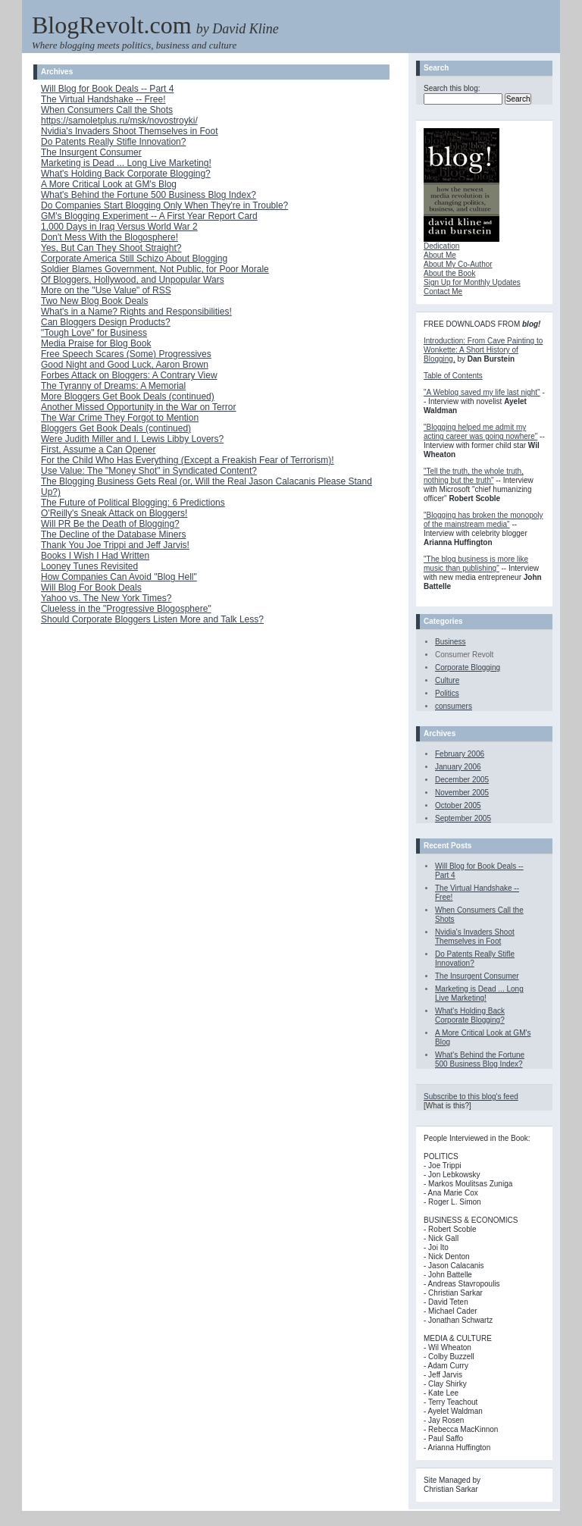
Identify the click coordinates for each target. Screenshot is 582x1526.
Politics (447, 693)
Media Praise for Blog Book (96, 343)
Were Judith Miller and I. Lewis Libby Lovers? (132, 439)
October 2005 (458, 805)
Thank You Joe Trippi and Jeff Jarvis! (115, 545)
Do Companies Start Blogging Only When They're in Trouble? (164, 205)
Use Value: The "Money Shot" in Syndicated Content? (149, 470)
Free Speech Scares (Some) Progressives (126, 354)
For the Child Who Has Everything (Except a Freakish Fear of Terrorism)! (187, 460)
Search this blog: (452, 88)
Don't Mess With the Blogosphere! (109, 237)
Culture (447, 680)
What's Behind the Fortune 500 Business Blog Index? (148, 195)
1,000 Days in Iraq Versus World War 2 (119, 226)
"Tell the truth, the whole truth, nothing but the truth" (474, 475)
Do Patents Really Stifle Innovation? (113, 141)
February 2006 (459, 754)
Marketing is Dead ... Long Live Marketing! (126, 163)
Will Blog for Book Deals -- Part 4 (107, 88)
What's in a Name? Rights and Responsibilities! (136, 311)
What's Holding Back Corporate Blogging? (126, 173)
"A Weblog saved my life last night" (482, 392)
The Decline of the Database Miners (113, 534)
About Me (440, 255)
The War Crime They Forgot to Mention (120, 417)
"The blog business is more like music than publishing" (476, 563)
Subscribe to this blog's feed (471, 1096)
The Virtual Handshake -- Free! (103, 99)
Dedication (441, 246)
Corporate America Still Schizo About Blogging (134, 258)
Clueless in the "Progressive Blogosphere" (126, 608)
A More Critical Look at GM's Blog (109, 184)
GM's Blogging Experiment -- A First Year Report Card (149, 216)
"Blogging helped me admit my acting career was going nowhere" (480, 431)
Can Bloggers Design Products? (106, 322)
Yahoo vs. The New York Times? (106, 598)
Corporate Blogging (467, 667)
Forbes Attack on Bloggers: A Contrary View (129, 375)
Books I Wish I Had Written (95, 555)
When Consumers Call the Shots (107, 110)
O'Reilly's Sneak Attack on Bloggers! (114, 513)
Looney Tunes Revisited (89, 566)
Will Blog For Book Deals (91, 587)
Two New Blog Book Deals (94, 301)
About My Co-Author (458, 264)
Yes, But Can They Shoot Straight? (111, 248)
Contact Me (443, 291)
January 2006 (458, 767)
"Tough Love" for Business (94, 332)
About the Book (449, 273)
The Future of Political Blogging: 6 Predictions (133, 502)
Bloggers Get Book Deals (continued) (116, 428)
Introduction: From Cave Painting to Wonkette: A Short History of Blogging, (483, 350)
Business (450, 642)
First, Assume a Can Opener (98, 449)
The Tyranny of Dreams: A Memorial (113, 386)
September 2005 (463, 818)
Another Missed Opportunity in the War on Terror (138, 407)
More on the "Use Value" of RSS (106, 290)
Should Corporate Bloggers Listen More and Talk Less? (152, 619)
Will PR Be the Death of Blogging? (110, 524)
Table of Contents (453, 375)
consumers (453, 706)
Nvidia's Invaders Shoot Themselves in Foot (129, 131)
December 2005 (462, 780)
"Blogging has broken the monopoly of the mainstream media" (483, 519)
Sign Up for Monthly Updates (472, 282)
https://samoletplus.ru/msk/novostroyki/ (119, 120)
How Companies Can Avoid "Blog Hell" (119, 577)
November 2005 (462, 792)
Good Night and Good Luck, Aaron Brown (124, 364)
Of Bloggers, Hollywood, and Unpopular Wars (132, 279)
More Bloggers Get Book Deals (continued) (127, 396)
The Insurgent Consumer (91, 152)
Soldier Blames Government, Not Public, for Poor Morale (155, 269)
